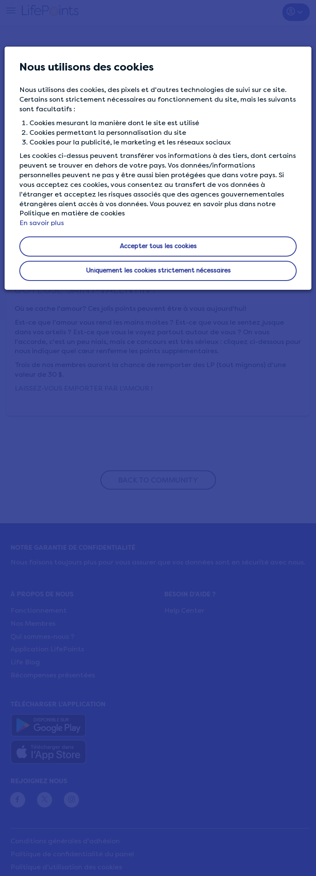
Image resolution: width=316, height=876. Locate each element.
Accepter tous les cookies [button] (158, 246)
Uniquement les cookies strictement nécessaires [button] (158, 270)
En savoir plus (41, 223)
